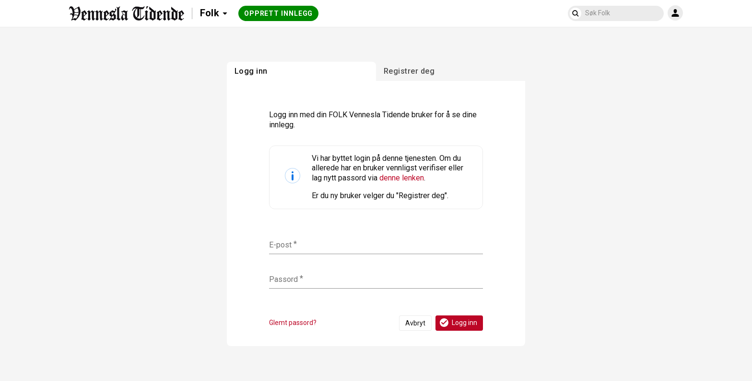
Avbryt (415, 323)
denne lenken (401, 177)
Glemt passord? (293, 322)
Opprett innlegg (278, 13)
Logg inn (457, 322)
